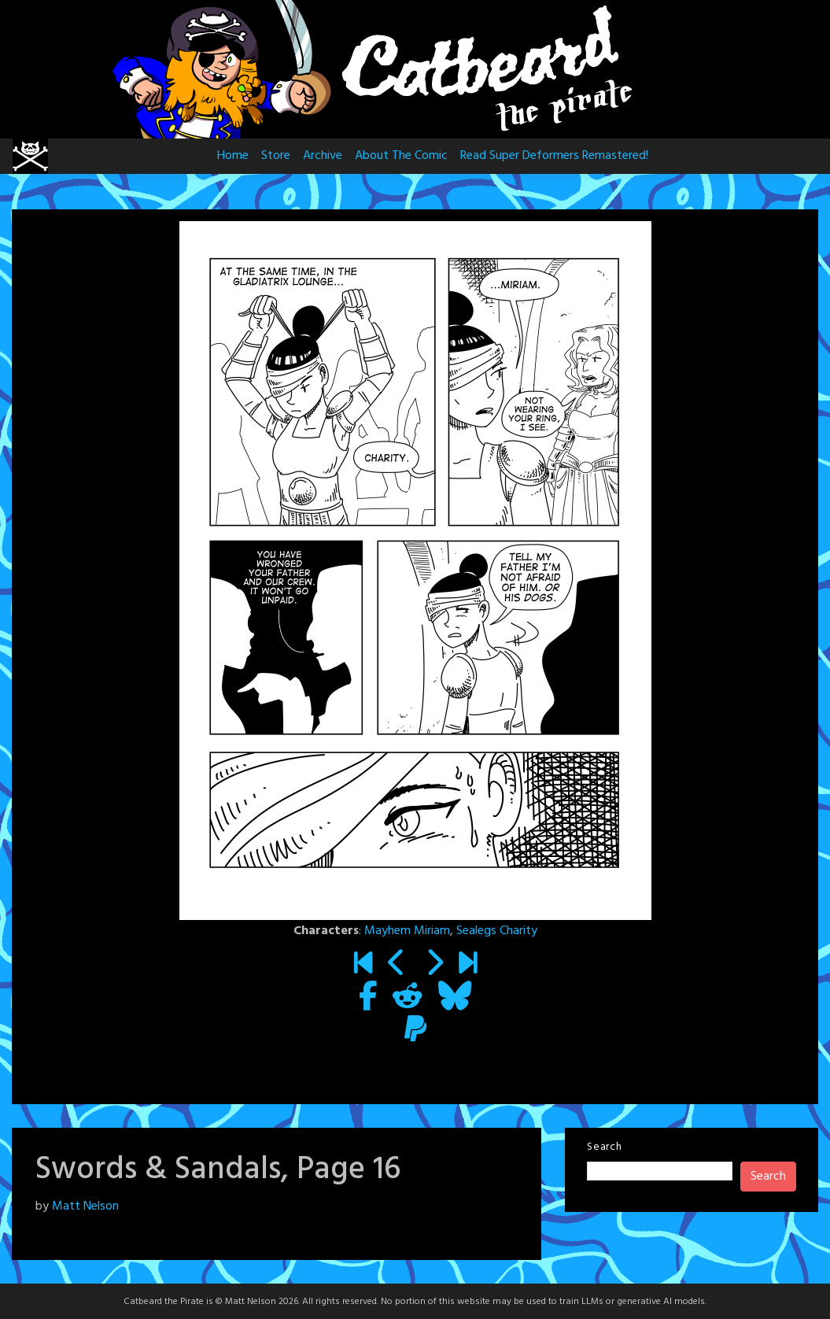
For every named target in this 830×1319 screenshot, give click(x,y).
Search (604, 1147)
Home (233, 156)
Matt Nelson (85, 1206)
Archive (322, 156)
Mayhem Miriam (407, 931)
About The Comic (401, 156)
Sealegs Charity (496, 931)
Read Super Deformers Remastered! (554, 156)
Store (275, 156)
